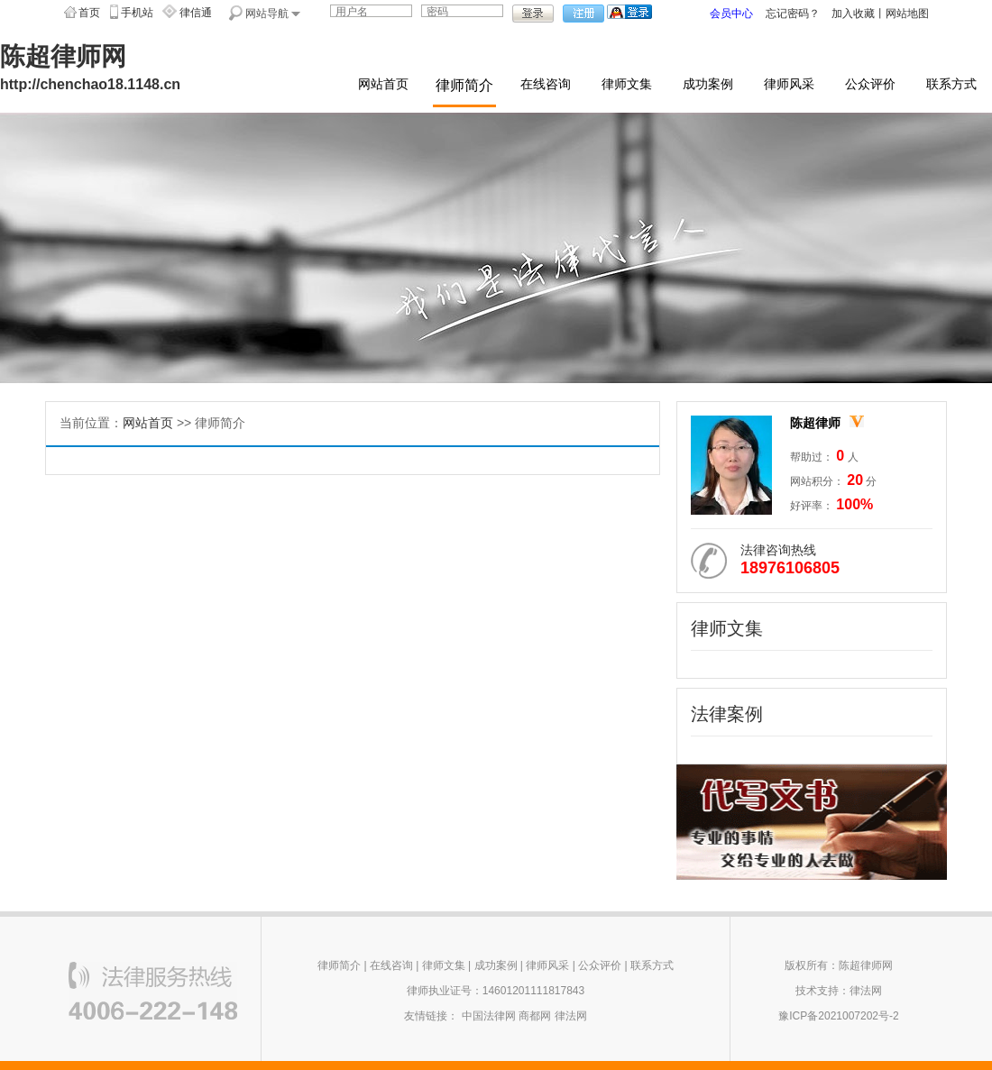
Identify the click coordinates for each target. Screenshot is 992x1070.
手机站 (137, 12)
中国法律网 (489, 1016)
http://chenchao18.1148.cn (90, 84)
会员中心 (731, 13)
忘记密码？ (793, 13)
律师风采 (789, 84)
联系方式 (951, 84)
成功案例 (708, 84)
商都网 (535, 1016)
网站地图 (907, 13)
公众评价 (870, 84)
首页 (89, 12)
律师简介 (464, 85)
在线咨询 (545, 84)
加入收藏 (853, 13)
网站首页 (383, 84)
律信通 (195, 12)
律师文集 (627, 84)
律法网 (571, 1016)
